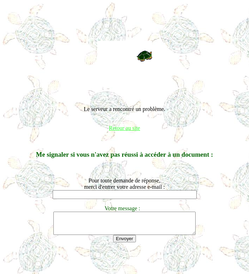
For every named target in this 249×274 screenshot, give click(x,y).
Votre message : (124, 208)
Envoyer (124, 242)
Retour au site (124, 128)
